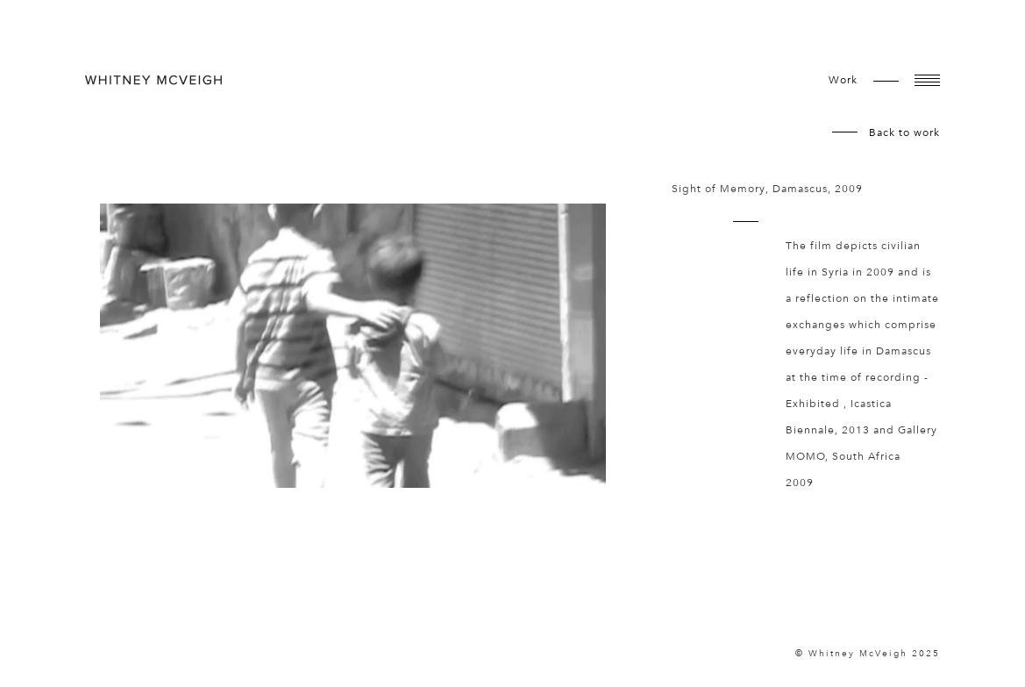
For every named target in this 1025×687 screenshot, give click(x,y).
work (843, 80)
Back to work (904, 132)
